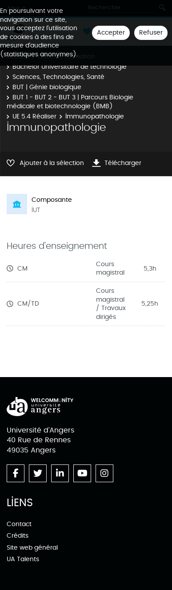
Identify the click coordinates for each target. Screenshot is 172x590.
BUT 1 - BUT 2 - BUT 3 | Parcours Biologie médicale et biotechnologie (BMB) (70, 102)
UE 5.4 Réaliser (34, 116)
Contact (19, 524)
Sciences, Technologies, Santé (58, 77)
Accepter (111, 32)
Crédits (17, 535)
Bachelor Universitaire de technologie (69, 66)
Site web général (32, 547)
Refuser (151, 32)
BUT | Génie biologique (46, 87)
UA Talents (23, 559)
